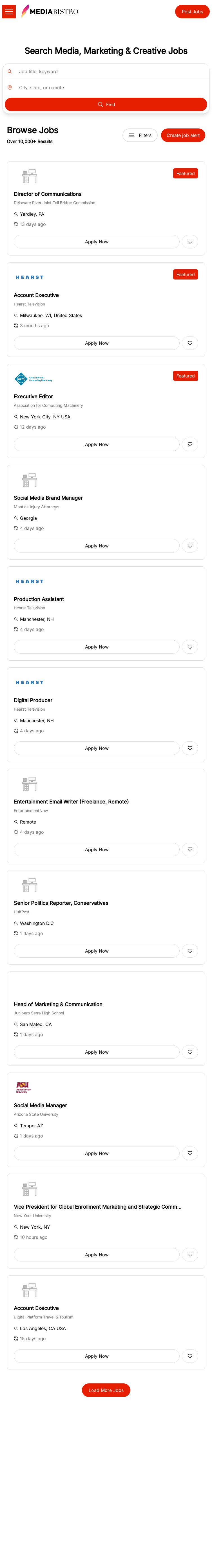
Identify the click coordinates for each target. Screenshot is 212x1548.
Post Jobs (192, 11)
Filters (140, 135)
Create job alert (183, 135)
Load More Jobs (106, 1390)
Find (106, 104)
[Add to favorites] (190, 241)
